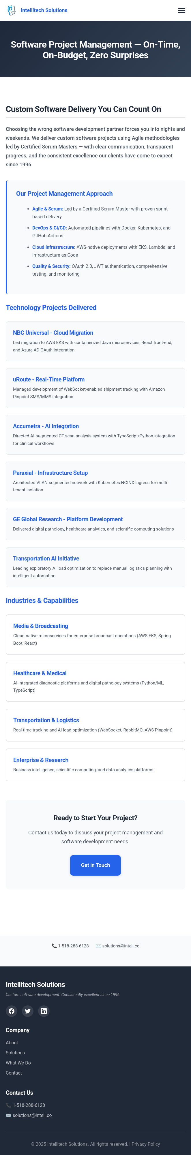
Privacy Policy (146, 1144)
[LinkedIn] (44, 1011)
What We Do (18, 1063)
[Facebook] (11, 1011)
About (12, 1042)
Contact (14, 1073)
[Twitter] (27, 1011)
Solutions (15, 1053)
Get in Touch (95, 865)
